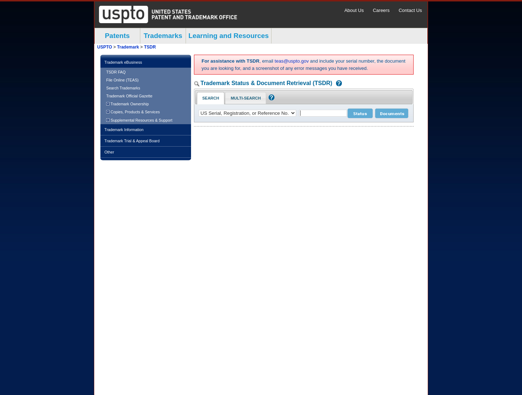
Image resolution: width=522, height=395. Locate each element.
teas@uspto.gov (292, 61)
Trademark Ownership (127, 104)
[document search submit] (391, 113)
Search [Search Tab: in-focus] (210, 98)
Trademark (128, 47)
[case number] (323, 113)
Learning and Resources (228, 35)
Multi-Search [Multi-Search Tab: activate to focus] (246, 98)
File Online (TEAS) (122, 80)
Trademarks (163, 35)
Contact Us (410, 10)
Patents (117, 35)
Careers (381, 10)
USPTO (104, 47)
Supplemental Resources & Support (139, 120)
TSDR (150, 47)
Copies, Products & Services (133, 112)
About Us (354, 10)
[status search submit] (360, 113)
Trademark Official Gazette (129, 96)
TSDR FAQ (116, 72)
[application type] (247, 113)
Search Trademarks (123, 88)
